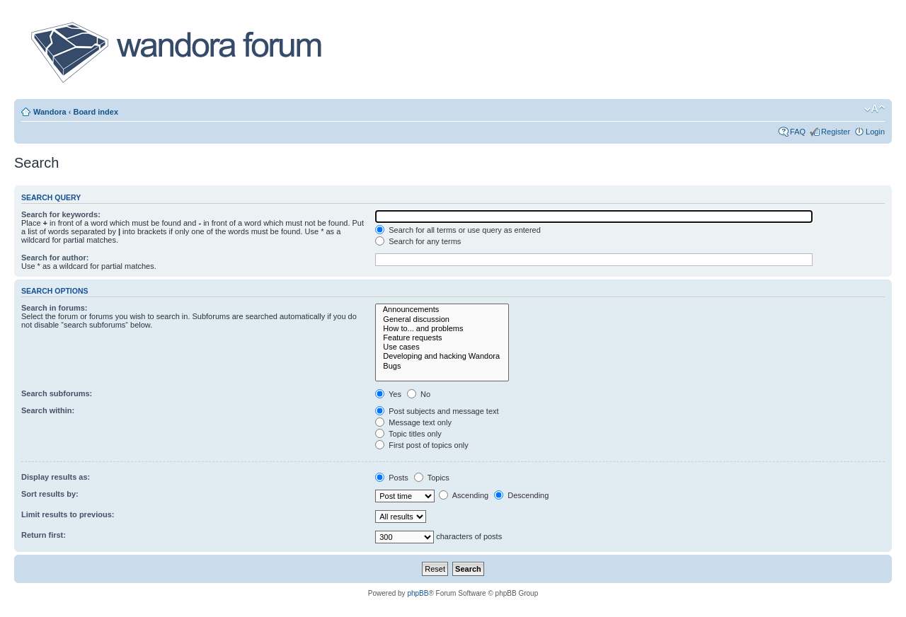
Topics (431, 477)
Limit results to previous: (67, 514)
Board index (95, 112)
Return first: (43, 535)
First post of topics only (422, 445)
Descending (521, 495)
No (418, 394)
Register (835, 131)
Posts (391, 477)
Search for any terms (418, 241)
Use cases (442, 347)
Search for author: (54, 257)
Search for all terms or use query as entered (458, 230)
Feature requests (442, 337)
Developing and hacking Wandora (442, 356)
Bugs (442, 366)
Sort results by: (50, 494)
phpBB (417, 593)
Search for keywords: (61, 214)
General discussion (442, 319)
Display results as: (55, 477)
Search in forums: (54, 308)
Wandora (50, 112)
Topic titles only (408, 433)
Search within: (47, 410)
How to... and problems (442, 328)
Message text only (413, 422)
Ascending (463, 495)
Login (875, 131)
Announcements (442, 309)
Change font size (874, 109)
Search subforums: (56, 393)
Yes (388, 394)
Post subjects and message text (436, 411)
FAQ (797, 131)
